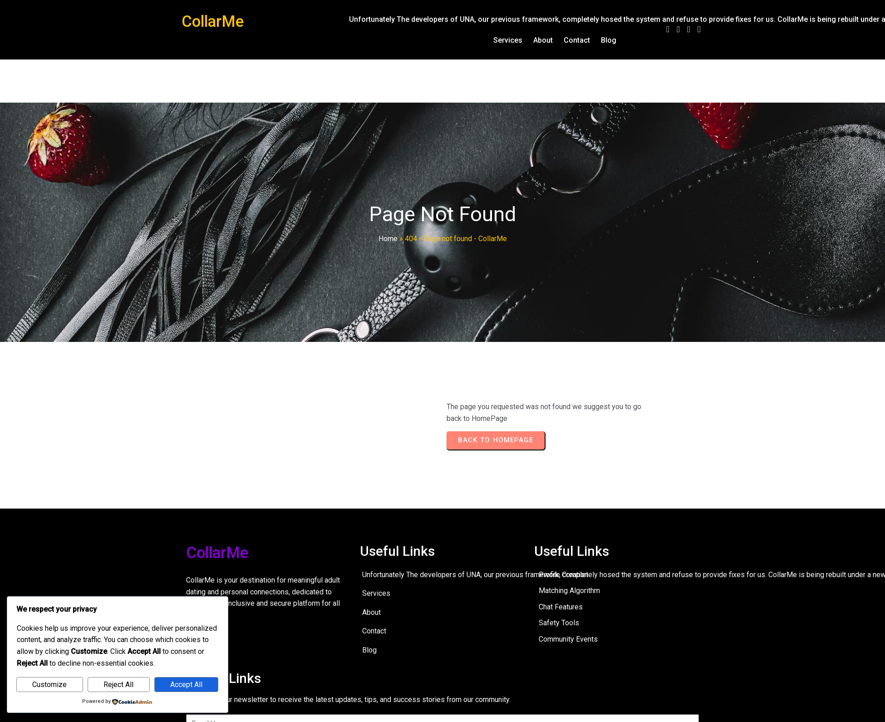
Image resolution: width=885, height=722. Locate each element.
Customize (49, 684)
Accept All (186, 684)
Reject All (118, 684)
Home (388, 238)
